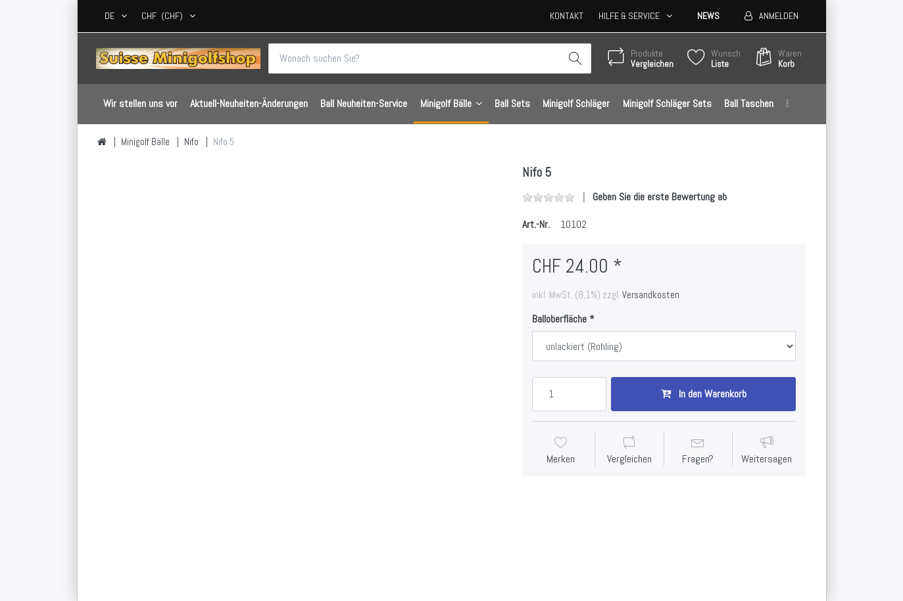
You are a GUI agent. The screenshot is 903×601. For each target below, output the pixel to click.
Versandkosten (650, 295)
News (708, 16)
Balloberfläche (559, 319)
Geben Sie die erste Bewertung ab (660, 197)
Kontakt (566, 16)
